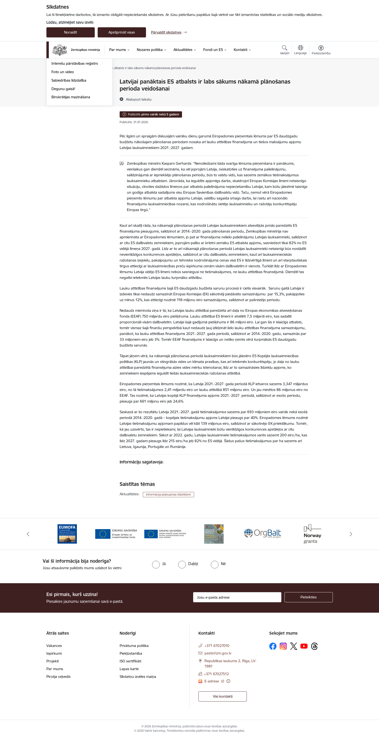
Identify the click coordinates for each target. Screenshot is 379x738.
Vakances (54, 645)
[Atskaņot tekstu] (139, 99)
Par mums (54, 669)
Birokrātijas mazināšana (70, 149)
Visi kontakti (223, 696)
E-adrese (212, 681)
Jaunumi (58, 90)
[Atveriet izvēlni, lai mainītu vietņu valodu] (300, 50)
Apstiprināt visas (122, 32)
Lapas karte (129, 669)
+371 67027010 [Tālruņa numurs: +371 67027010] (216, 645)
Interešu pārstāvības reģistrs (74, 115)
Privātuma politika (134, 645)
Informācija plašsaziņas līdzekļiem (168, 494)
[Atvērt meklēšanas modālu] (285, 51)
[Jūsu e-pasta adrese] (237, 597)
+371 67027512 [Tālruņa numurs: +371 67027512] (216, 674)
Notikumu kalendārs (67, 82)
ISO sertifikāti (130, 661)
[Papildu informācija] (228, 681)
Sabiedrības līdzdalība (68, 132)
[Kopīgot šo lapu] (321, 92)
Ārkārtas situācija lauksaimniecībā (78, 98)
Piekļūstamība (131, 653)
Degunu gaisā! (63, 140)
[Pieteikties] (308, 597)
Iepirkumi (54, 653)
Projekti (52, 661)
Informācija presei (66, 107)
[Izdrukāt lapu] (321, 79)
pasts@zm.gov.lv (217, 653)
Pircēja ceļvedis (58, 676)
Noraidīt (70, 32)
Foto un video (62, 123)
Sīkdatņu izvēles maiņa (138, 676)
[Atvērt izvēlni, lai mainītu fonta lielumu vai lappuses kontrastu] (321, 51)
